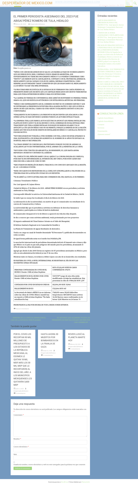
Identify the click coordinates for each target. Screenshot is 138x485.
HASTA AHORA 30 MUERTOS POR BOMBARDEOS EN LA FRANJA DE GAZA (49, 340)
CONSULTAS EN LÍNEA (111, 113)
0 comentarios (20, 393)
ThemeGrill (86, 482)
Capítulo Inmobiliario (105, 118)
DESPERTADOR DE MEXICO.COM (27, 3)
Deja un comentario (22, 309)
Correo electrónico (21, 447)
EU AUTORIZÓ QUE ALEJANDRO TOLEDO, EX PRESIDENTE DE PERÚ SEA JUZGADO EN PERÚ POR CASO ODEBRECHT (71, 320)
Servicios (101, 128)
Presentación (102, 131)
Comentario (19, 415)
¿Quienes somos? (104, 134)
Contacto (101, 125)
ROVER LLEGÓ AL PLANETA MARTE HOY (76, 337)
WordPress (64, 482)
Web (15, 454)
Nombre (17, 439)
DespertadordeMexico (37, 24)
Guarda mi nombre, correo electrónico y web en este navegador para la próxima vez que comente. (49, 464)
